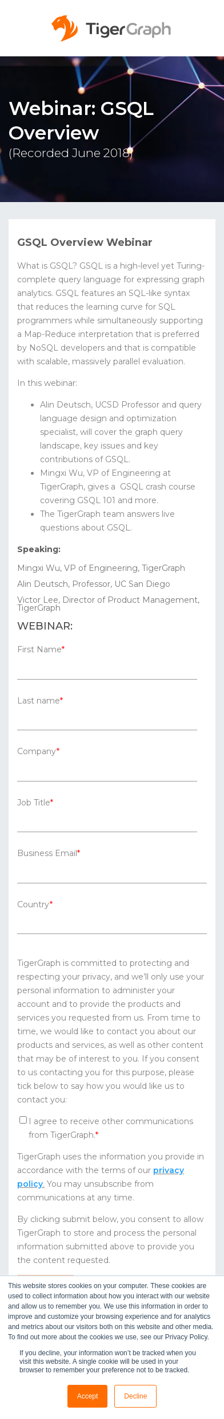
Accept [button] (87, 1396)
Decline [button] (135, 1396)
